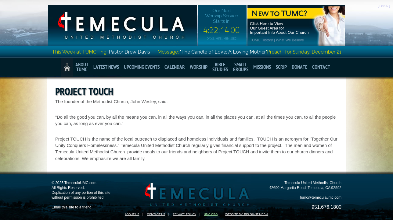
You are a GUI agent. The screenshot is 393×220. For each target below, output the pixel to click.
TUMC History (261, 40)
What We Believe (290, 40)
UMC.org (211, 214)
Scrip (281, 67)
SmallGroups (240, 67)
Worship (198, 67)
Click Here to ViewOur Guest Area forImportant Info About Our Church (279, 28)
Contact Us (156, 214)
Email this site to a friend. (72, 207)
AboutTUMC (81, 67)
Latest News (106, 67)
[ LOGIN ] (384, 6)
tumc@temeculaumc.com (320, 197)
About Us (132, 214)
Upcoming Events (142, 67)
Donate (299, 67)
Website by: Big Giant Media (246, 214)
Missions (262, 67)
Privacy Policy (184, 214)
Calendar (174, 67)
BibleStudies (220, 67)
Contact (321, 67)
